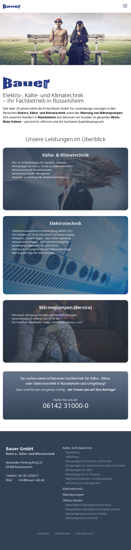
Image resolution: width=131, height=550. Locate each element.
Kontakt (43, 533)
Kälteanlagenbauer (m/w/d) (81, 518)
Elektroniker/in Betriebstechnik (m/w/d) (88, 505)
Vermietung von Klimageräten (83, 483)
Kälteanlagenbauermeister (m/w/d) (86, 513)
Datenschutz (85, 533)
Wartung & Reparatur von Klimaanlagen (89, 478)
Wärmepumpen (73, 495)
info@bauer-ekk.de (31, 480)
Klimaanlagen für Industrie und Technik (88, 461)
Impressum (62, 533)
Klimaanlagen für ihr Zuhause (83, 474)
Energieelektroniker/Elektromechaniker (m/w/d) (93, 509)
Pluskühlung (73, 452)
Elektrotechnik (73, 489)
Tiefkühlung (72, 456)
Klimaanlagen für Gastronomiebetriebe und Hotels (95, 465)
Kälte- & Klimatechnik (77, 448)
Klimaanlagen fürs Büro (79, 470)
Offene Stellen (72, 500)
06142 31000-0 (65, 405)
